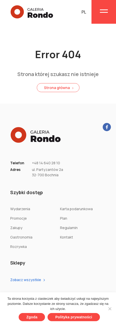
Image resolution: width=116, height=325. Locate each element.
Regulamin (69, 227)
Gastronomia (21, 237)
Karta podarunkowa (76, 208)
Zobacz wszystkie (25, 279)
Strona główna (57, 87)
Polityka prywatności (73, 317)
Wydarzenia (20, 208)
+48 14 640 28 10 (46, 162)
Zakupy (16, 227)
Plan (63, 218)
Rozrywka (18, 246)
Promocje (18, 218)
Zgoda (31, 317)
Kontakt (66, 237)
